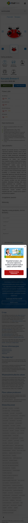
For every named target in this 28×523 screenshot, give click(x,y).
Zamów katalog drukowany (14, 272)
